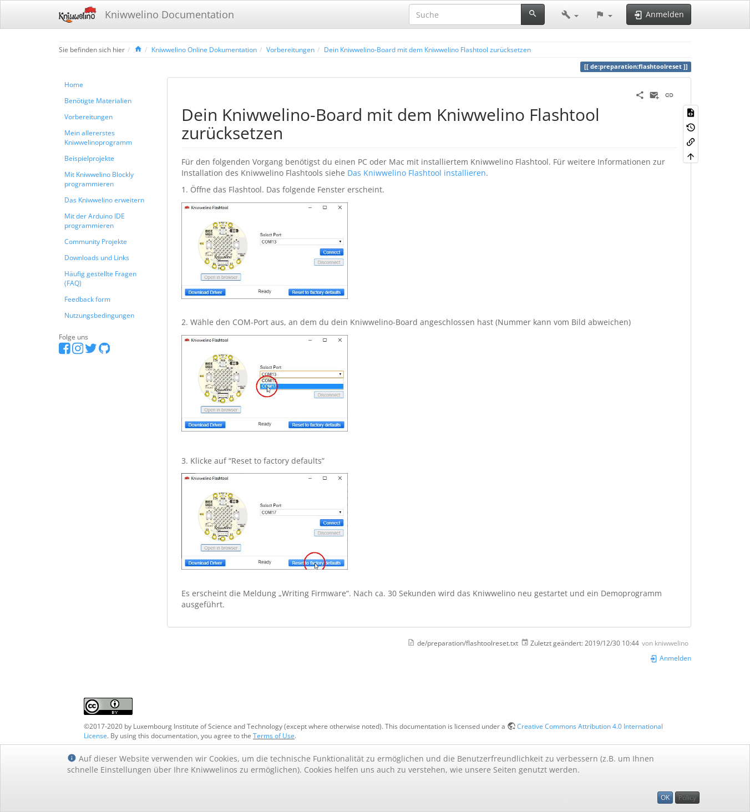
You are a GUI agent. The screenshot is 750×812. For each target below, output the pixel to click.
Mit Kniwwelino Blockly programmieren (99, 179)
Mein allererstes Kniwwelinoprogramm (98, 137)
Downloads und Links (96, 257)
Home (73, 84)
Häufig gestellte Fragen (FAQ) (100, 278)
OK (665, 797)
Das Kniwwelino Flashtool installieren (416, 173)
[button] (570, 14)
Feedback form (87, 299)
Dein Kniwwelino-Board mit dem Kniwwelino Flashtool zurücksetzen (427, 49)
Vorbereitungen (290, 49)
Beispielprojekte (89, 158)
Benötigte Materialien (97, 100)
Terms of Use (274, 735)
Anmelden (670, 657)
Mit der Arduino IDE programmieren (94, 220)
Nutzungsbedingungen (99, 315)
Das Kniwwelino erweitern (104, 199)
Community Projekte (95, 241)
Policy (687, 797)
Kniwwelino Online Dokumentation (204, 49)
